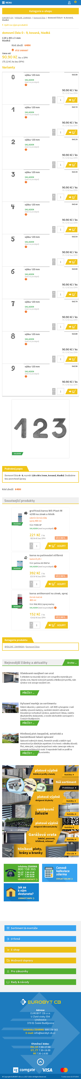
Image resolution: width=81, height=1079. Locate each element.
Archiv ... (72, 663)
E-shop (15, 949)
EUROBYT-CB (7, 17)
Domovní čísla (32, 646)
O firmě (15, 939)
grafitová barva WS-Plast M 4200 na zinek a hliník (46, 512)
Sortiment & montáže (24, 928)
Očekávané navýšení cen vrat (37, 673)
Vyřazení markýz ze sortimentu (38, 703)
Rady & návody (20, 982)
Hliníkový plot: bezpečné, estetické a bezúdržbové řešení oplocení (41, 735)
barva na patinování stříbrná (46, 555)
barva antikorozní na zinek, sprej (49, 593)
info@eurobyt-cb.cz (44, 1033)
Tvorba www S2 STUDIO (70, 1077)
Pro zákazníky (19, 971)
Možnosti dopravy (22, 960)
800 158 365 (51, 1029)
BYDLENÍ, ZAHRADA (23, 17)
